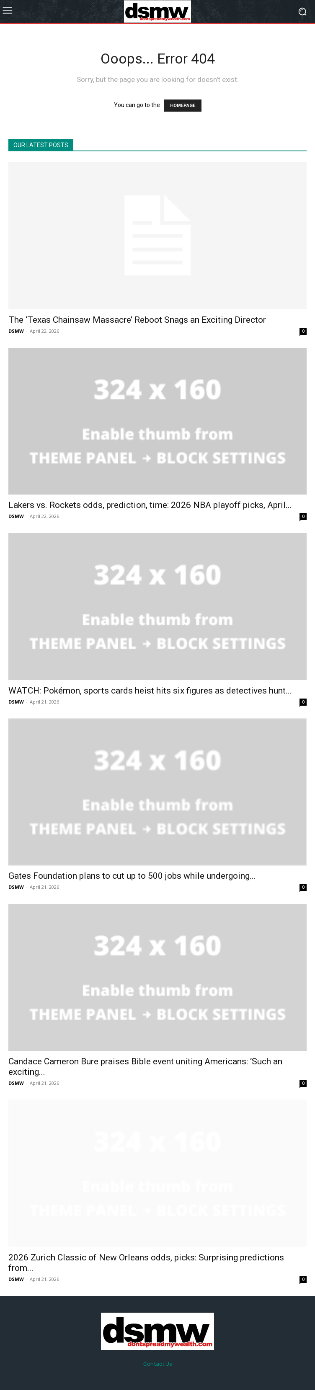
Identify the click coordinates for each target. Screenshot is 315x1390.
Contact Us (157, 1364)
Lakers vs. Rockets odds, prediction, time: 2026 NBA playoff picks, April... (150, 505)
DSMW (16, 331)
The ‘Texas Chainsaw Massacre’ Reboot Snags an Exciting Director (137, 320)
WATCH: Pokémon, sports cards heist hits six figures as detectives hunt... (150, 691)
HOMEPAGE (182, 105)
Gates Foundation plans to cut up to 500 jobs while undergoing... (132, 876)
